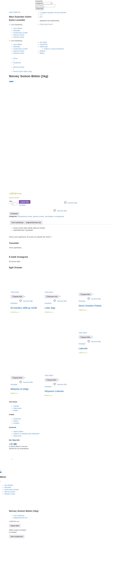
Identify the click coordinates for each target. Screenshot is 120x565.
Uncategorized (59, 243)
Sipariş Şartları (18, 458)
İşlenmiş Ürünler (18, 35)
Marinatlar (16, 30)
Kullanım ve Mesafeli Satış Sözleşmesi (26, 460)
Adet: (11, 228)
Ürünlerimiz (43, 44)
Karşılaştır (22, 232)
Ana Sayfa (43, 42)
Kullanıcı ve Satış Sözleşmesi (54, 49)
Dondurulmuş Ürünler (20, 33)
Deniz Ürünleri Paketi (90, 332)
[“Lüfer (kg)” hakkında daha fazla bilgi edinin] (52, 323)
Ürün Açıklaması (17, 249)
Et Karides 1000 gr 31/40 (24, 334)
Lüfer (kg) (50, 334)
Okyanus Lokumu (54, 418)
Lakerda (83, 375)
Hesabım (16, 450)
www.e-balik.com (14, 12)
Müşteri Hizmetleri (48, 12)
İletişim (42, 53)
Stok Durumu (13, 224)
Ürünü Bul (39, 8)
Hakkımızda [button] (44, 47)
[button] (17, 323)
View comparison (17, 563)
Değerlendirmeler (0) (33, 249)
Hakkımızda (17, 435)
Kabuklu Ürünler (18, 37)
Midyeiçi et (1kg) (19, 415)
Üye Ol (50, 24)
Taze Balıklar (17, 28)
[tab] (17, 249)
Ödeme (15, 448)
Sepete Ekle (24, 229)
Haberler (43, 51)
